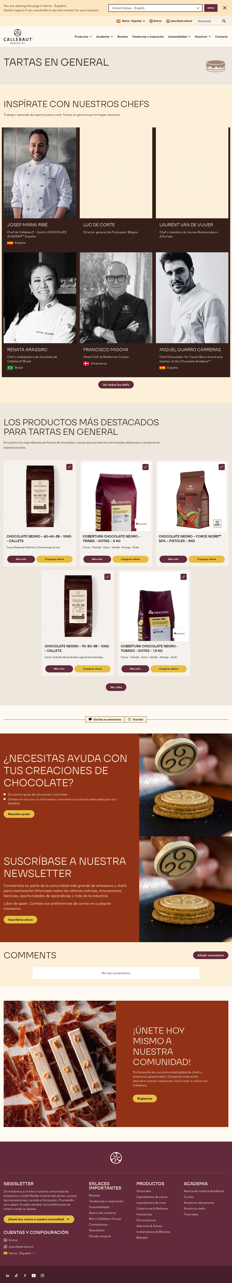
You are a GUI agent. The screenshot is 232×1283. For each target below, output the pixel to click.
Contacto (221, 36)
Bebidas (142, 1237)
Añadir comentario (211, 955)
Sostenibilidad (99, 1207)
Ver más (116, 687)
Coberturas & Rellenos (152, 1208)
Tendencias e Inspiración (106, 1201)
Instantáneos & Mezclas (153, 1232)
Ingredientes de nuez (151, 1202)
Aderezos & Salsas (149, 1226)
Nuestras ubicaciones (199, 1202)
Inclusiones (144, 1214)
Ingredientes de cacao (151, 1197)
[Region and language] (155, 8)
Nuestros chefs (194, 1208)
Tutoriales (191, 1214)
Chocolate (143, 1191)
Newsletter (97, 1230)
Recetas (122, 36)
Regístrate (144, 1098)
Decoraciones (146, 1220)
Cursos (189, 1197)
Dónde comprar (100, 1236)
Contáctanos (98, 1224)
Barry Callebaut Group (105, 1218)
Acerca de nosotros (102, 1213)
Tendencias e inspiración (148, 36)
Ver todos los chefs (116, 384)
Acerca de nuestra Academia (204, 1191)
